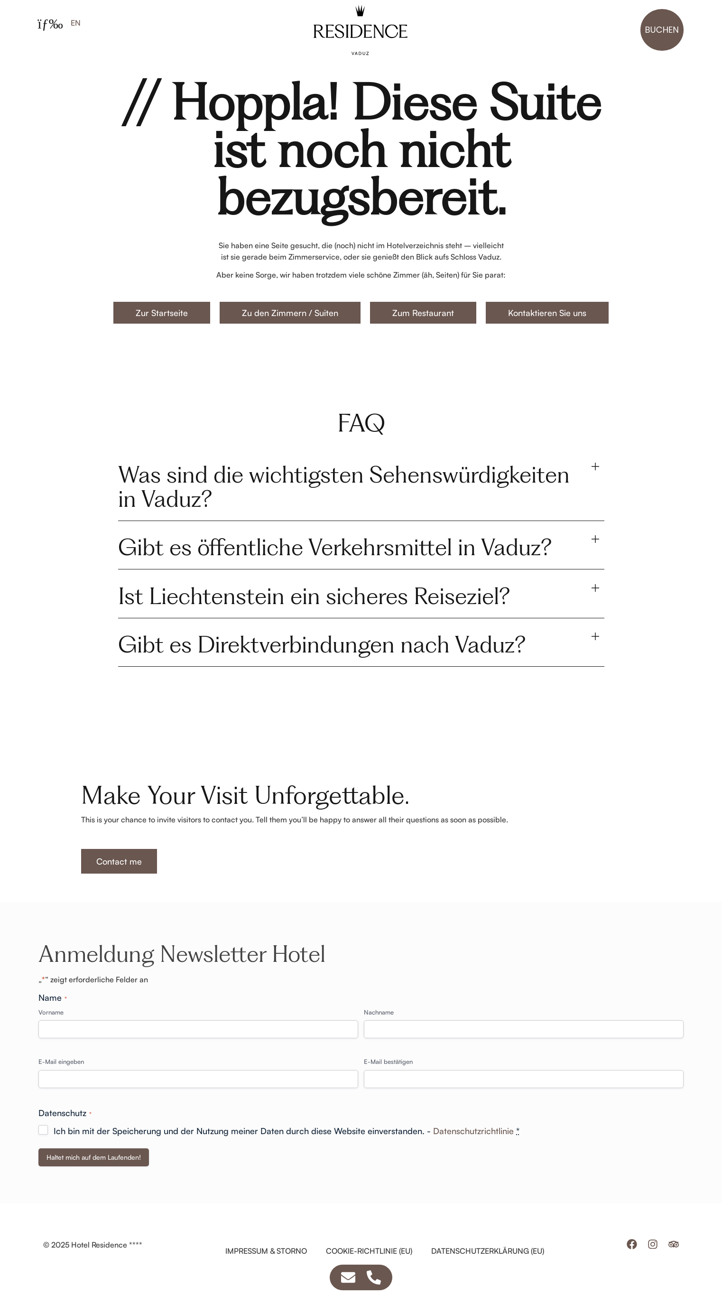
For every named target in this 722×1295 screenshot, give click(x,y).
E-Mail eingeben (61, 1079)
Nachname (379, 1030)
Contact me (119, 879)
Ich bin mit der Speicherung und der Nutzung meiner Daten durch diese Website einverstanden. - (286, 1149)
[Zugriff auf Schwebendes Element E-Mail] (348, 1277)
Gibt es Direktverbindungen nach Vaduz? (322, 662)
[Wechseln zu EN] (75, 22)
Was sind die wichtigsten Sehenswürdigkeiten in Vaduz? (344, 504)
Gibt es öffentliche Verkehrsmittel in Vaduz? (335, 565)
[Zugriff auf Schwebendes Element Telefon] (374, 1277)
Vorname (51, 1030)
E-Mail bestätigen (388, 1079)
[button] (361, 505)
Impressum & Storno (266, 1269)
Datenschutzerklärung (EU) (487, 1269)
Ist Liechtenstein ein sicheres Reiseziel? (314, 614)
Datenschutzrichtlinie (473, 1149)
